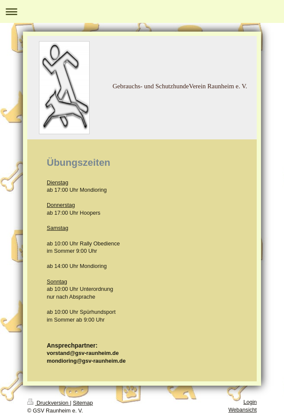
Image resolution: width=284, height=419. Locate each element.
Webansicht (242, 410)
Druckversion (48, 403)
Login (250, 402)
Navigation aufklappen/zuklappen (142, 11)
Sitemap (83, 403)
